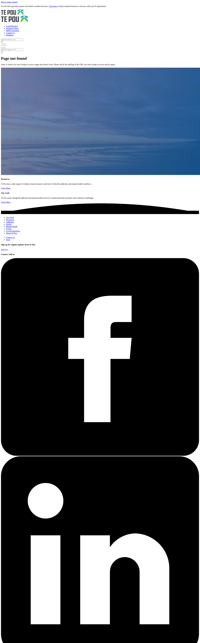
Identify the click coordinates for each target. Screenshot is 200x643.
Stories (8, 224)
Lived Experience (13, 231)
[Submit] (2, 42)
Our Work (10, 218)
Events (8, 229)
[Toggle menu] (2, 47)
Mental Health (11, 226)
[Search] (12, 39)
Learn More (5, 188)
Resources (10, 220)
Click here (53, 6)
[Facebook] (100, 455)
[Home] (100, 16)
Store (8, 240)
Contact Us (10, 237)
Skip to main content (9, 2)
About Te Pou (11, 233)
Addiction (10, 222)
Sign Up (4, 249)
